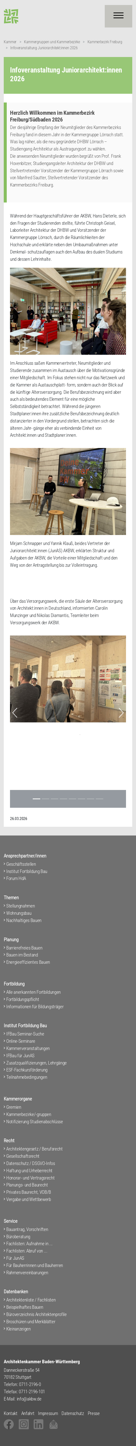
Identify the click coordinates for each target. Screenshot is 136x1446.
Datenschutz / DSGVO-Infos (30, 1163)
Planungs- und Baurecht (27, 1185)
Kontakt (11, 1413)
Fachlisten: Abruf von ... (27, 1251)
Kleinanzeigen (18, 1329)
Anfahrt (27, 1413)
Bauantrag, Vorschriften (27, 1229)
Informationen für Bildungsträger (35, 1007)
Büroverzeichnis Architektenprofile (36, 1314)
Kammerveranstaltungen (28, 1048)
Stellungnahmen (20, 906)
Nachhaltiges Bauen (24, 920)
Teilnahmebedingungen (26, 1077)
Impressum (48, 1413)
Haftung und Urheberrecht (29, 1171)
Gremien (13, 1107)
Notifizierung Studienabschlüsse (34, 1121)
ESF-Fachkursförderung (27, 1070)
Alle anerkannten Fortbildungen (33, 992)
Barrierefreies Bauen (24, 948)
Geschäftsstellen (21, 864)
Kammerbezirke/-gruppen (28, 1114)
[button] (14, 713)
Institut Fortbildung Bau (26, 871)
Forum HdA (16, 878)
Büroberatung (18, 1237)
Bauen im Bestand (22, 955)
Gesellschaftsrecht (23, 1156)
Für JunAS (15, 1258)
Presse (94, 1413)
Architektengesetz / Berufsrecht (34, 1149)
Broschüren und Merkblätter (30, 1321)
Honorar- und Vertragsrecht (30, 1178)
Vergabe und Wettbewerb (28, 1199)
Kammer (10, 42)
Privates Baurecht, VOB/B (28, 1192)
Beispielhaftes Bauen (24, 1307)
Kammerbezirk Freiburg (105, 42)
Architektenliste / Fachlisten (31, 1300)
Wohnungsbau (18, 913)
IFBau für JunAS (20, 1055)
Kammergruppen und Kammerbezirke (52, 42)
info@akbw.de (29, 1399)
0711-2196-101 (32, 1391)
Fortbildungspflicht (22, 999)
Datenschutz (73, 1413)
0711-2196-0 (30, 1384)
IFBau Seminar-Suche (25, 1034)
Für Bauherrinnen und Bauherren (34, 1265)
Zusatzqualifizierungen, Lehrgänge (36, 1063)
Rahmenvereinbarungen (27, 1273)
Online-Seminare (20, 1041)
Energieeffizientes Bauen (28, 962)
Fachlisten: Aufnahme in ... (29, 1243)
